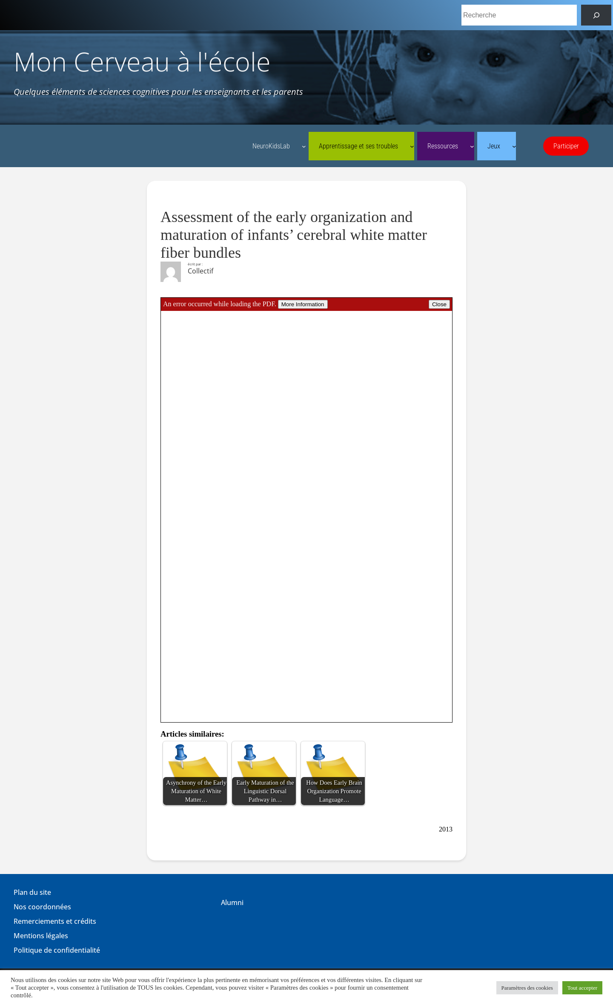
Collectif (200, 271)
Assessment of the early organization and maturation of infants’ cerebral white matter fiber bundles (293, 234)
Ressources (442, 146)
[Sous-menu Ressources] (472, 146)
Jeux (493, 146)
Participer (566, 146)
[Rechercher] (596, 15)
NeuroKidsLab (271, 146)
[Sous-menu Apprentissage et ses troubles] (412, 146)
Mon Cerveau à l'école (142, 61)
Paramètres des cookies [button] (527, 988)
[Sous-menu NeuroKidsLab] (304, 146)
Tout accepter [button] (582, 988)
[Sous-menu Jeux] (514, 146)
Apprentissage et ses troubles (358, 146)
